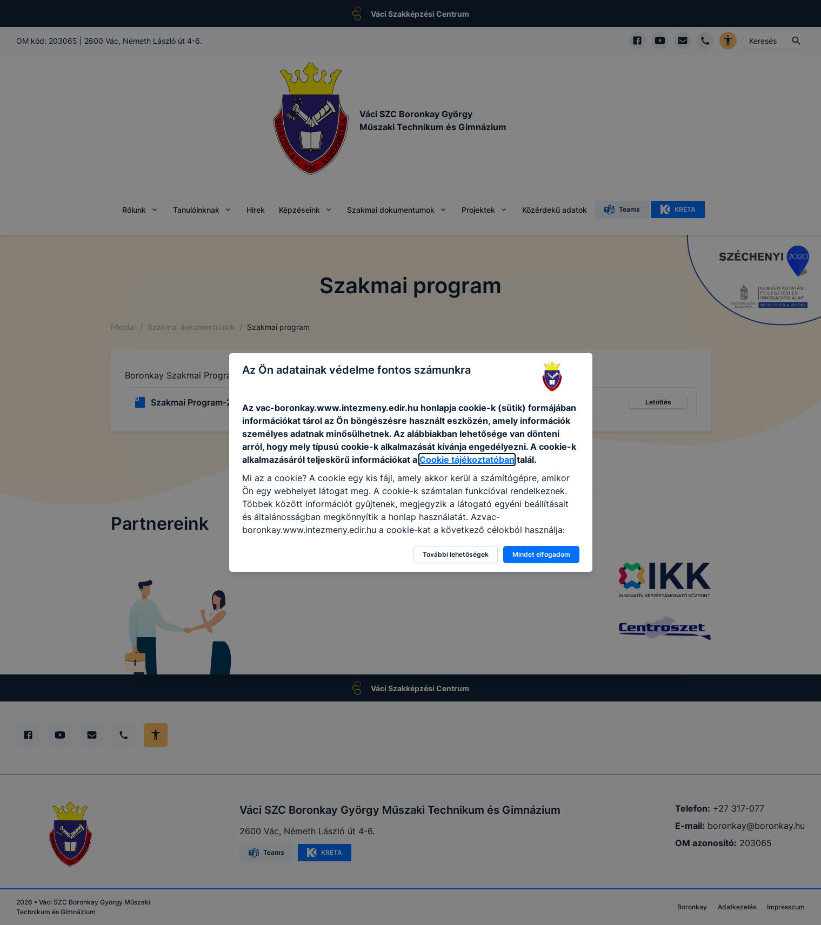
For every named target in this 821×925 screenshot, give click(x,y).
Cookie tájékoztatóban (467, 459)
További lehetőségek (456, 554)
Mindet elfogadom (541, 554)
